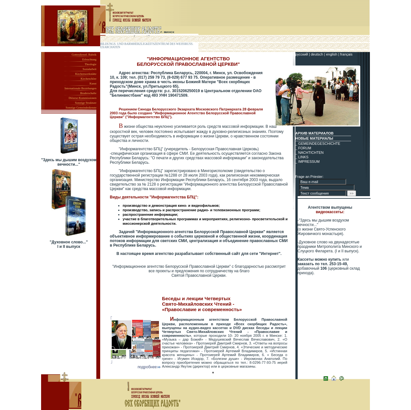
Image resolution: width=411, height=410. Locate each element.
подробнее (149, 367)
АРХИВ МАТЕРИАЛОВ (314, 133)
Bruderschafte (88, 93)
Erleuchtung (89, 59)
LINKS (303, 157)
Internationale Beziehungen (80, 88)
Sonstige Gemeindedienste (81, 107)
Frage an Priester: (309, 177)
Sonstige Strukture (85, 102)
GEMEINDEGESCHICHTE (319, 143)
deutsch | (318, 54)
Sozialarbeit (89, 69)
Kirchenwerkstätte (85, 73)
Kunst (93, 83)
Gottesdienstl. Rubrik (84, 54)
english (332, 54)
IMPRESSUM (309, 161)
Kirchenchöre (88, 78)
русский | (303, 54)
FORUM (304, 148)
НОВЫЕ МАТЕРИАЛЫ (314, 138)
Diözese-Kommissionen (82, 98)
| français (345, 54)
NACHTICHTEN (311, 152)
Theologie (91, 64)
